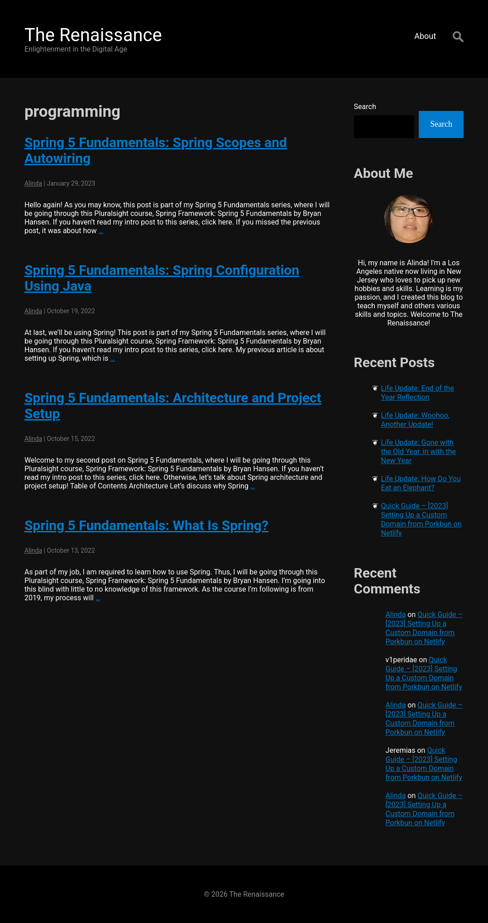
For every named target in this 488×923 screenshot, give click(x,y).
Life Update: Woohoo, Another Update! (415, 420)
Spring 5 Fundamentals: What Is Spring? (146, 525)
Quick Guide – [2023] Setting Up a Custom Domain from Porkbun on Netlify (421, 519)
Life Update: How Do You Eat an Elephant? (421, 483)
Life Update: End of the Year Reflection (417, 393)
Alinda (33, 183)
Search (365, 106)
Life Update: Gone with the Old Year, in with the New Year (418, 451)
